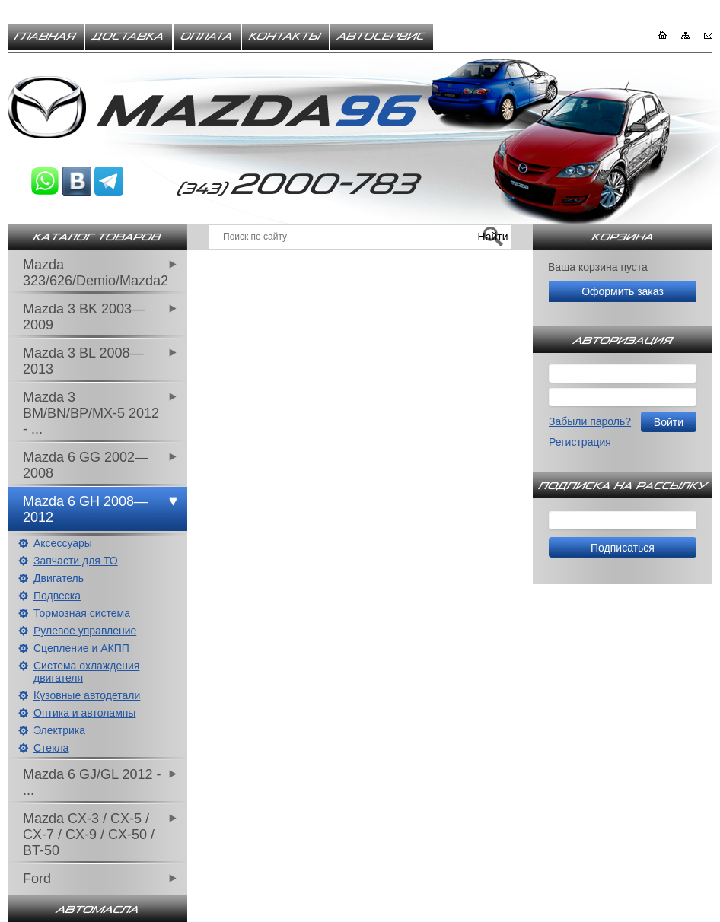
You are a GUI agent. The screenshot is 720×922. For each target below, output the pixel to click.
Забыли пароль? (590, 421)
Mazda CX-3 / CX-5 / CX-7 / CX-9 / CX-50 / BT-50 (89, 834)
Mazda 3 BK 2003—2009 (84, 316)
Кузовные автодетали (86, 695)
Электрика (59, 730)
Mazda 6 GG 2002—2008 (85, 465)
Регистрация (580, 442)
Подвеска (57, 596)
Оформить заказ (622, 291)
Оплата (207, 36)
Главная (45, 36)
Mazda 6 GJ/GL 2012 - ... (92, 782)
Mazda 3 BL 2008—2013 (83, 361)
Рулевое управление (84, 631)
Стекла (50, 748)
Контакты (285, 36)
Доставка (128, 36)
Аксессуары (62, 543)
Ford (37, 878)
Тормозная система (81, 613)
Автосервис (381, 36)
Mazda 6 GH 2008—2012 (85, 509)
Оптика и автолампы (84, 713)
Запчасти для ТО (75, 561)
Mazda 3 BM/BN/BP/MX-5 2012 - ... (91, 413)
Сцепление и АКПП (81, 648)
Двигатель (58, 578)
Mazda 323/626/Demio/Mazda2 (95, 272)
